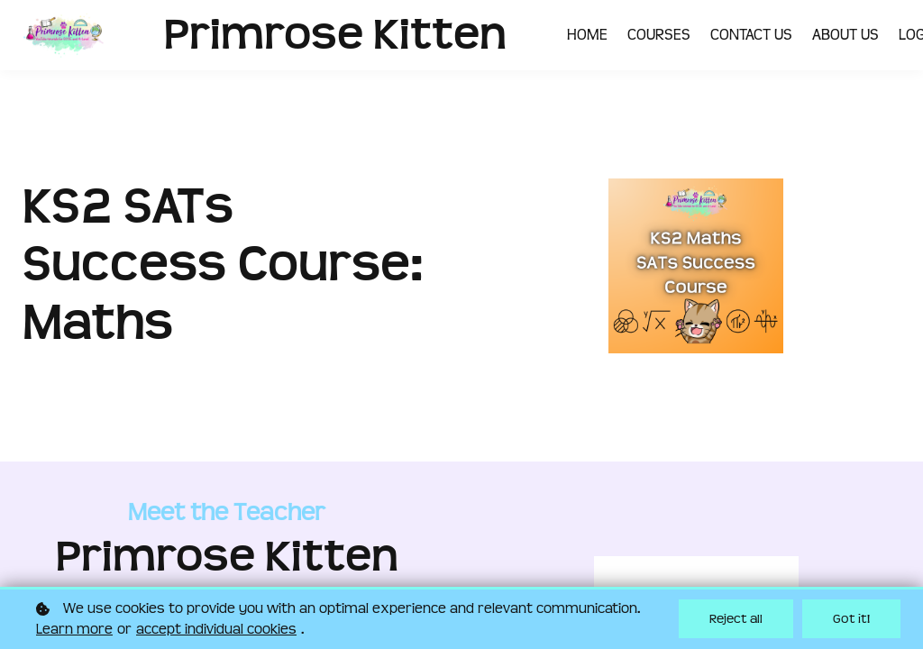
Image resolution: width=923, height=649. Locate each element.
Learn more (74, 629)
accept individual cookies (216, 629)
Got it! (851, 618)
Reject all (736, 618)
